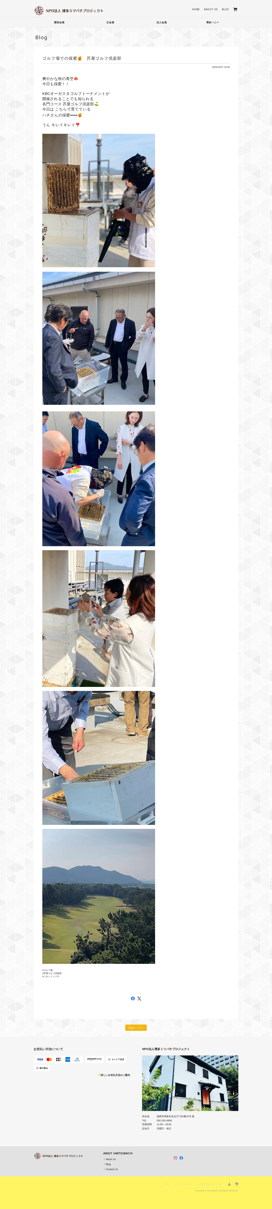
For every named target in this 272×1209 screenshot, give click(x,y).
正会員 (110, 22)
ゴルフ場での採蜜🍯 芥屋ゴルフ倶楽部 (81, 58)
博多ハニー (212, 22)
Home (196, 9)
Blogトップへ (136, 1027)
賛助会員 (59, 22)
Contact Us (112, 1169)
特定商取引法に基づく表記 (210, 1184)
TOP (166, 1184)
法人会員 (161, 22)
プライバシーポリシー (183, 1184)
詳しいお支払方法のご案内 (115, 1075)
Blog (225, 9)
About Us (211, 9)
